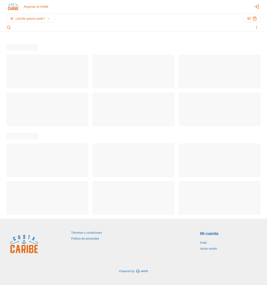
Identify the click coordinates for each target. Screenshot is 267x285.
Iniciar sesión (208, 248)
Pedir (203, 242)
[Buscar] (9, 27)
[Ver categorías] (256, 27)
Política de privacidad (85, 238)
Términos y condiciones (86, 232)
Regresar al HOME (36, 6)
